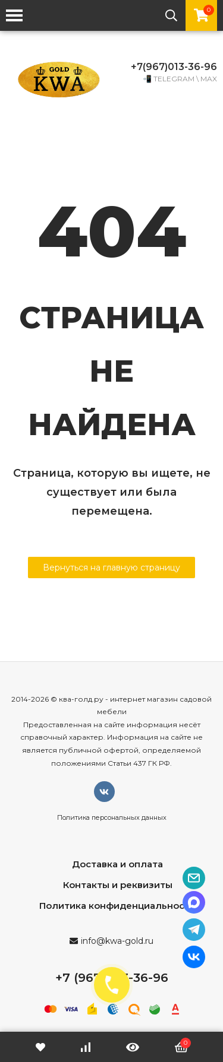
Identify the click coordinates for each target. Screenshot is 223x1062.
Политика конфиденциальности (117, 905)
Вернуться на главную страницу (111, 567)
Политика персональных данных (112, 817)
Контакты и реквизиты (117, 884)
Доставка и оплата (117, 864)
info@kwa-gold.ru (117, 941)
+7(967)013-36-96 (174, 66)
